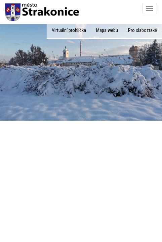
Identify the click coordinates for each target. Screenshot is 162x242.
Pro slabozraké (142, 30)
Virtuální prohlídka (69, 30)
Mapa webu (107, 30)
